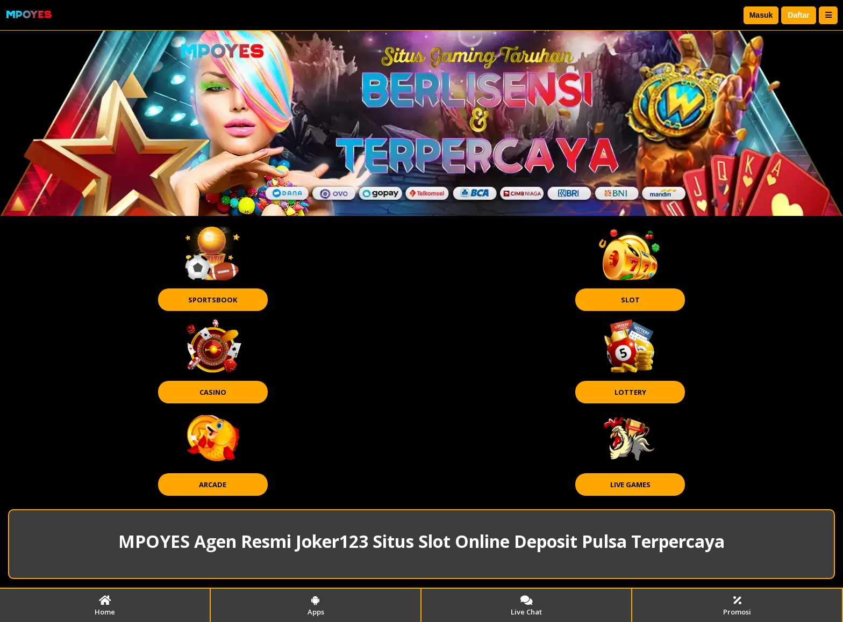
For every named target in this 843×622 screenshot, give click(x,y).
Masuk (761, 15)
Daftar (798, 15)
